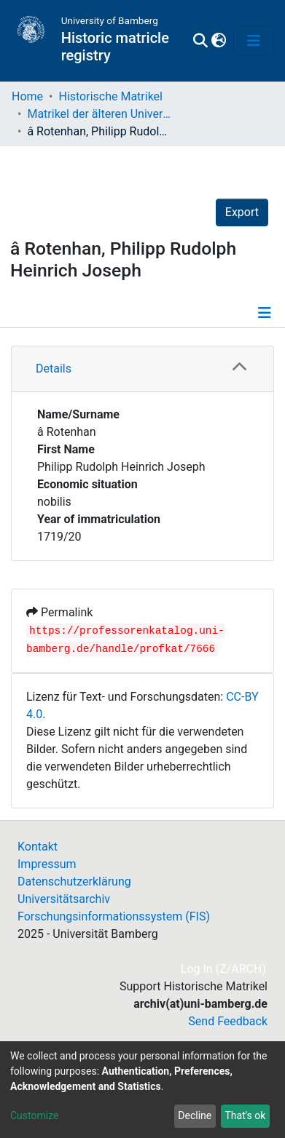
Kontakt (37, 847)
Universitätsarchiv (63, 899)
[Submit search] (200, 40)
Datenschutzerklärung (74, 881)
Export (242, 212)
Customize (34, 1115)
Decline (194, 1115)
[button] (218, 40)
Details (53, 368)
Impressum (47, 864)
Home (27, 96)
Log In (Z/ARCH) (224, 969)
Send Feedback (228, 1021)
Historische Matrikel (110, 96)
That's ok (245, 1115)
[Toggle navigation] (253, 40)
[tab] (142, 369)
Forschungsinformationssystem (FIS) (113, 916)
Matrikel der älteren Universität (100, 114)
